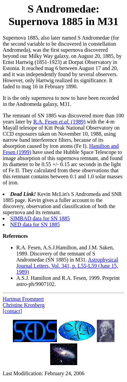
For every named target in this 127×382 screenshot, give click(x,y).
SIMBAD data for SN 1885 (40, 218)
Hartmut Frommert (23, 299)
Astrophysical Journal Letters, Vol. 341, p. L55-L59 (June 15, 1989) (67, 266)
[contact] (12, 311)
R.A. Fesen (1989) (59, 122)
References (15, 236)
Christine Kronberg (24, 305)
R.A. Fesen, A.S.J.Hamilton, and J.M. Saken (64, 247)
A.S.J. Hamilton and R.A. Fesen (51, 278)
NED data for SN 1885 (35, 224)
